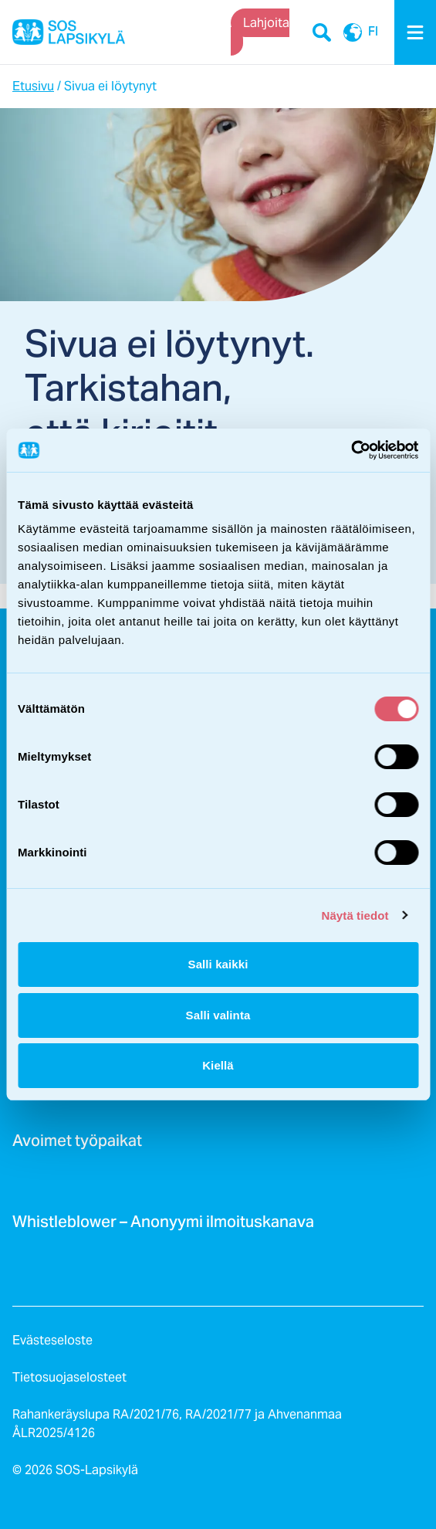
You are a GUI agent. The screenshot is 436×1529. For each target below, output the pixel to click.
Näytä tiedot (355, 915)
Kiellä (218, 1065)
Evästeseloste (52, 1340)
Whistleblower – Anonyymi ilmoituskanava (163, 1226)
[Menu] (415, 32)
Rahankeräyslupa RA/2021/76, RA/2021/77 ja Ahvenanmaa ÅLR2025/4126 (177, 1423)
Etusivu (33, 86)
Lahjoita (266, 23)
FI (356, 32)
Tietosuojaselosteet (69, 1377)
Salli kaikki (218, 964)
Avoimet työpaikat (77, 1145)
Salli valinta (218, 1015)
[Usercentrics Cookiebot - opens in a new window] (350, 450)
